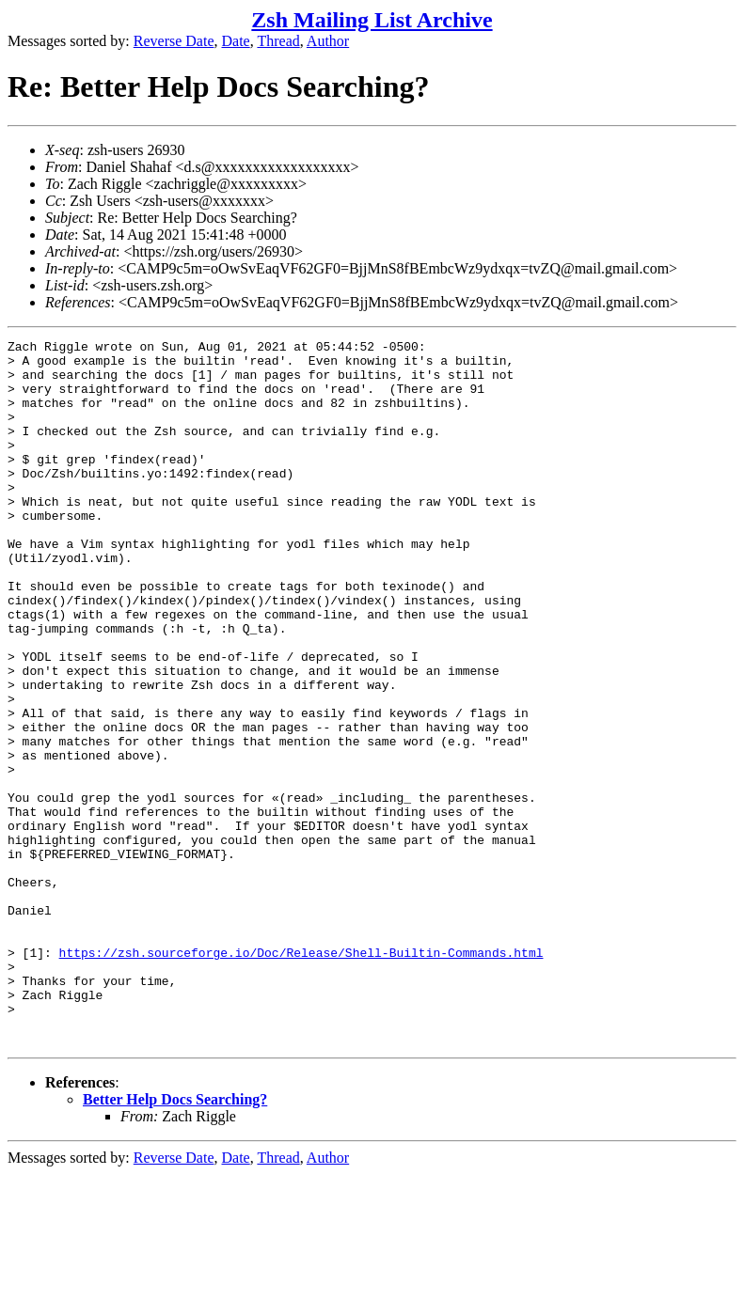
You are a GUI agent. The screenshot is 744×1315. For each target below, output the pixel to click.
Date (236, 41)
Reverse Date (174, 41)
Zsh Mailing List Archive (371, 20)
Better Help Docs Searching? (175, 1240)
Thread (278, 41)
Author (328, 41)
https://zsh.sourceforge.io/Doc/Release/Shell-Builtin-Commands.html (301, 1076)
